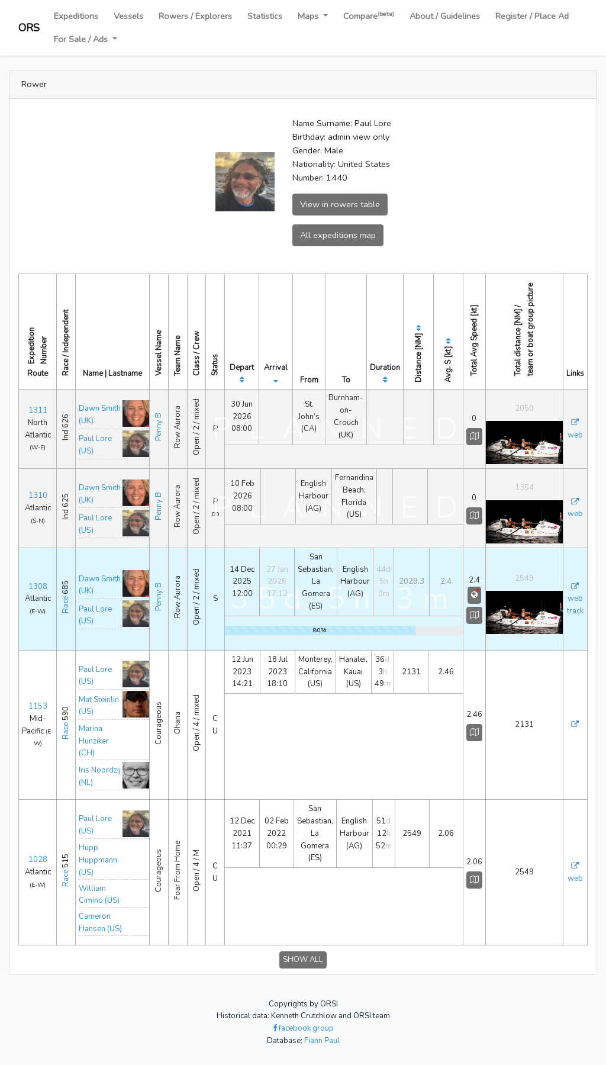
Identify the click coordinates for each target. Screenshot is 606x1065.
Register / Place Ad (532, 16)
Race (65, 604)
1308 (37, 586)
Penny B (158, 427)
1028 (37, 859)
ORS (29, 28)
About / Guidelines (445, 16)
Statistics (264, 16)
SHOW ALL (303, 959)
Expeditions (76, 16)
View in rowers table (340, 204)
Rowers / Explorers (195, 16)
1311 (37, 410)
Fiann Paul (322, 1040)
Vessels (128, 16)
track (575, 611)
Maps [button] (309, 16)
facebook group (303, 1028)
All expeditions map (338, 235)
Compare (368, 15)
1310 (37, 495)
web (575, 435)
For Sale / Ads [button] (82, 39)
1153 (37, 706)
